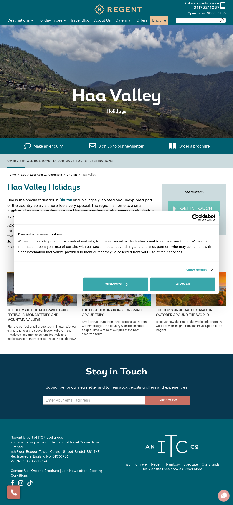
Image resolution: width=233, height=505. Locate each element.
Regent (156, 464)
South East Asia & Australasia (41, 175)
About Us (102, 20)
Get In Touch (192, 209)
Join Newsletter (74, 471)
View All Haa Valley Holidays (116, 125)
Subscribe (167, 400)
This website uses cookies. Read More (171, 469)
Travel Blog (80, 20)
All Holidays (39, 161)
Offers (142, 20)
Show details (196, 269)
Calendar (123, 20)
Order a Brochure (45, 471)
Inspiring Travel (135, 464)
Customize (116, 284)
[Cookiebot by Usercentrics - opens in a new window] (195, 217)
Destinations (20, 20)
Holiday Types (52, 20)
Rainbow (173, 464)
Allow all (183, 284)
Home (11, 175)
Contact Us (19, 471)
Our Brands (211, 464)
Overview (16, 161)
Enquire (159, 20)
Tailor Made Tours (70, 161)
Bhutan (72, 175)
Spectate (190, 464)
